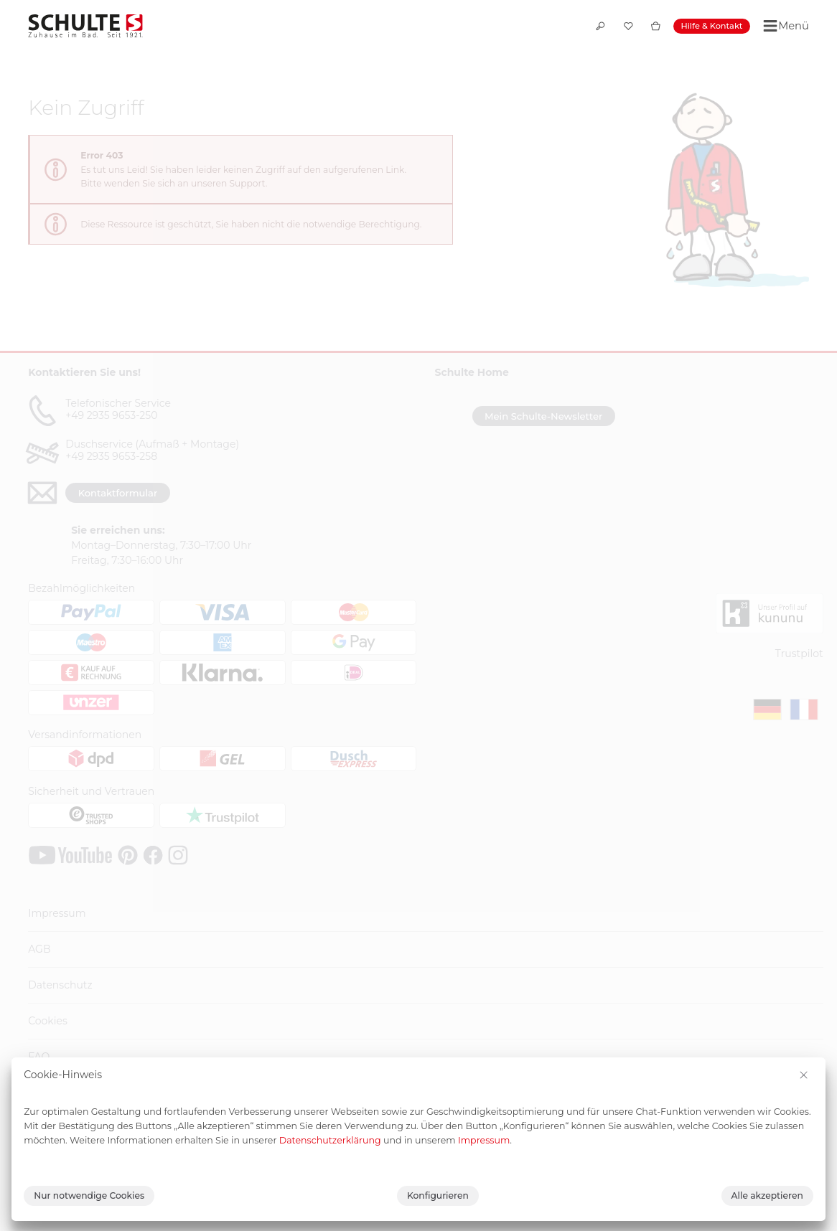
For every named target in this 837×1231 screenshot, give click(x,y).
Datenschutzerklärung (330, 1140)
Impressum (484, 1140)
